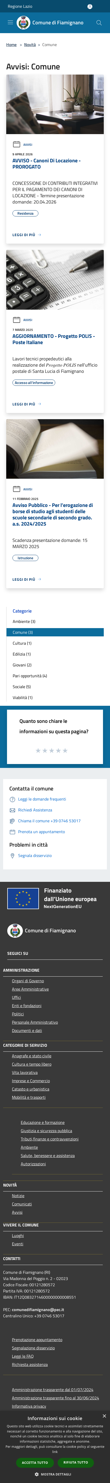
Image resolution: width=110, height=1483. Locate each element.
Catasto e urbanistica (30, 1089)
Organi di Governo (28, 981)
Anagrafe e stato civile (31, 1056)
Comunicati (22, 1204)
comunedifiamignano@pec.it (38, 1309)
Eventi (17, 1244)
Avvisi (22, 144)
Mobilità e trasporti (29, 1097)
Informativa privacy (29, 1406)
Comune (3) (23, 632)
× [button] (104, 1416)
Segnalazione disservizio (33, 1348)
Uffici (16, 997)
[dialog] (55, 1447)
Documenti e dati (27, 1030)
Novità (30, 44)
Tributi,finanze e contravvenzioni (50, 1139)
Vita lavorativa (25, 1072)
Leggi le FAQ (23, 1356)
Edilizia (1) (22, 654)
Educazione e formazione (43, 1122)
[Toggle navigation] (10, 22)
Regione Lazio (20, 6)
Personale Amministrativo (35, 1022)
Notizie (18, 1196)
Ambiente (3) (24, 621)
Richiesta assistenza (30, 1364)
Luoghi (18, 1235)
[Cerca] (99, 23)
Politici (18, 1014)
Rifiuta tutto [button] (76, 1462)
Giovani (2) (22, 665)
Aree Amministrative (30, 989)
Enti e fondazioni (27, 1005)
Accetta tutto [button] (35, 1462)
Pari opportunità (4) (30, 676)
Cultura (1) (22, 643)
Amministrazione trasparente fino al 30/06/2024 (55, 1398)
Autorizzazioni (33, 1164)
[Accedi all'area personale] (90, 7)
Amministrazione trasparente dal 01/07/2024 (52, 1389)
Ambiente (29, 1147)
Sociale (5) (22, 687)
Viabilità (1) (22, 697)
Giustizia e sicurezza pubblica (46, 1131)
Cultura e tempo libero (31, 1064)
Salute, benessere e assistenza (48, 1155)
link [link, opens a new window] (55, 1452)
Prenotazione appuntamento (37, 1339)
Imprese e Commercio (31, 1081)
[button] (55, 1474)
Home (11, 44)
